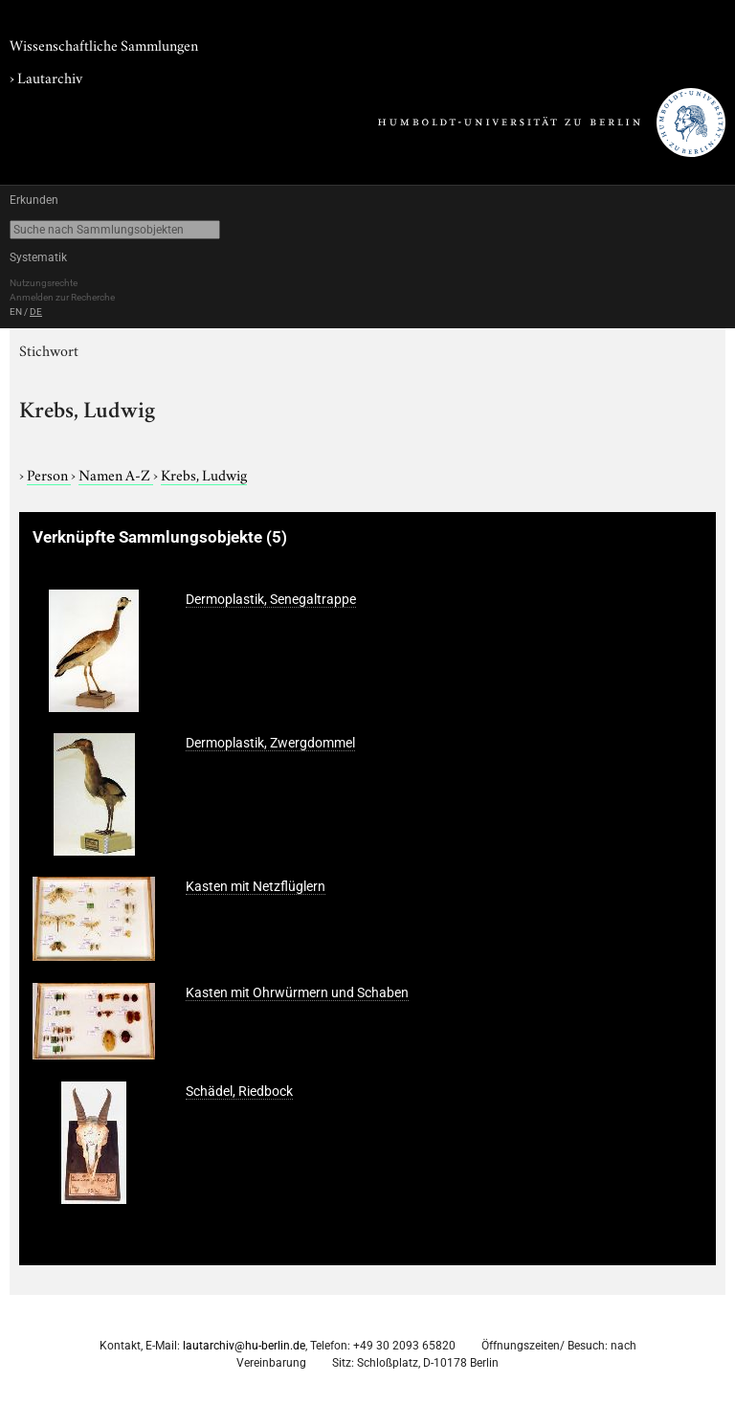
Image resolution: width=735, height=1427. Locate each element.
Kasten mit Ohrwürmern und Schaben (297, 992)
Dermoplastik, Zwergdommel (270, 742)
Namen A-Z (115, 473)
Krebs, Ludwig (204, 473)
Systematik (38, 257)
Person (49, 473)
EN (16, 311)
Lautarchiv (49, 76)
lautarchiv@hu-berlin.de (244, 1345)
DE (36, 311)
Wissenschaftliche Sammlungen (104, 44)
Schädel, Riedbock (239, 1091)
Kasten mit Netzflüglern (255, 886)
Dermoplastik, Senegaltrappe (271, 599)
